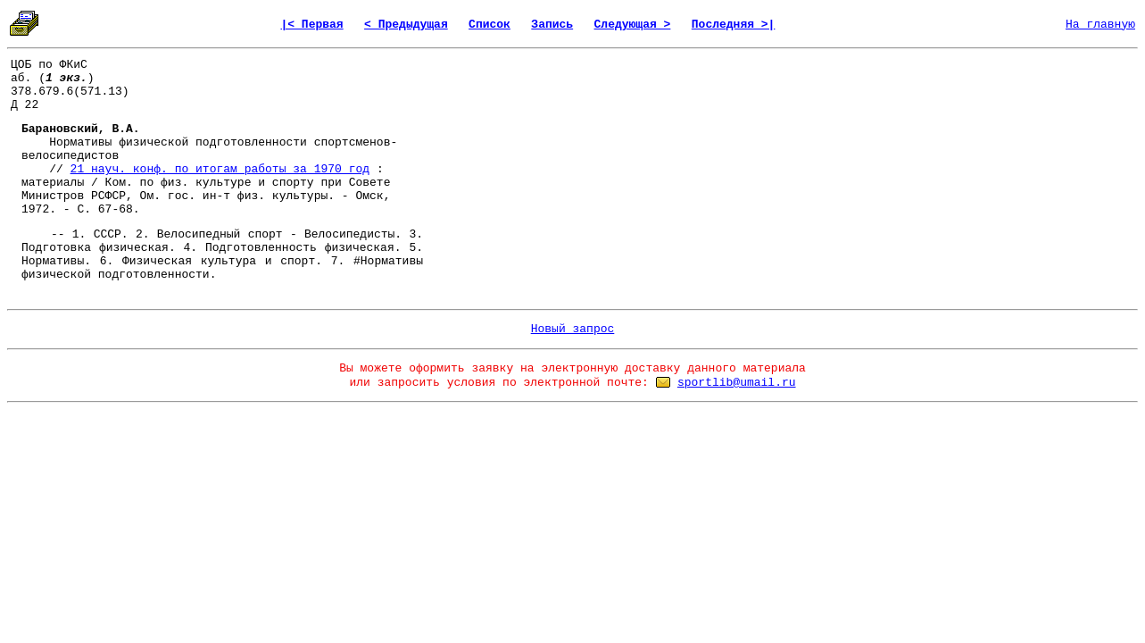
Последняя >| (734, 24)
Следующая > (632, 24)
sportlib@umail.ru (736, 382)
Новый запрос (573, 329)
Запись (552, 24)
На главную (1100, 24)
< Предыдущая (406, 24)
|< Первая (311, 24)
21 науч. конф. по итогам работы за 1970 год (220, 169)
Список (489, 24)
